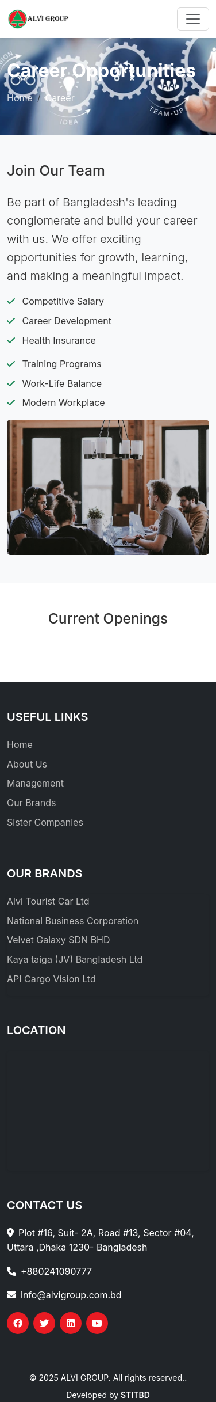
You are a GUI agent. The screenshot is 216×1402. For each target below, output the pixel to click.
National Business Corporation (72, 920)
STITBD (135, 1395)
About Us (27, 764)
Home (20, 98)
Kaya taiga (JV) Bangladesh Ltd (74, 959)
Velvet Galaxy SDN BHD (58, 939)
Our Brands (31, 802)
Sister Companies (45, 822)
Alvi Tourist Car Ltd (48, 901)
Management (35, 783)
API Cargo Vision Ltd (51, 979)
